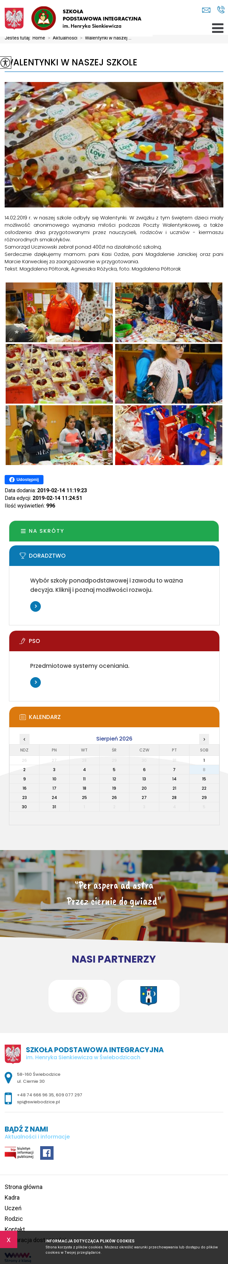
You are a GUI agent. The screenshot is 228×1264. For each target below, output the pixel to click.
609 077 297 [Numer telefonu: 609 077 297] (69, 1095)
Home (39, 38)
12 (114, 779)
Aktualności (61, 38)
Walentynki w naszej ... (104, 38)
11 (84, 779)
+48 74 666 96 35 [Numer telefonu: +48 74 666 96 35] (35, 1095)
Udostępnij (24, 479)
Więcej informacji (35, 606)
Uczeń (13, 1208)
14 (174, 779)
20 (144, 788)
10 (54, 779)
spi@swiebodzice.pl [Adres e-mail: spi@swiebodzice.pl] (38, 1102)
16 (25, 788)
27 (144, 797)
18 (84, 788)
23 (24, 797)
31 (54, 807)
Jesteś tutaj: (19, 38)
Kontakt (15, 1229)
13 (144, 779)
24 (54, 797)
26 (114, 797)
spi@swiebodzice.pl (206, 10)
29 (204, 797)
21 (174, 788)
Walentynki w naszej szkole (71, 62)
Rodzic (14, 1218)
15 (204, 779)
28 (174, 797)
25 (84, 797)
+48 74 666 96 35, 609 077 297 (221, 9)
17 (54, 788)
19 (114, 788)
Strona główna (23, 1186)
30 (24, 807)
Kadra (12, 1197)
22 (204, 788)
